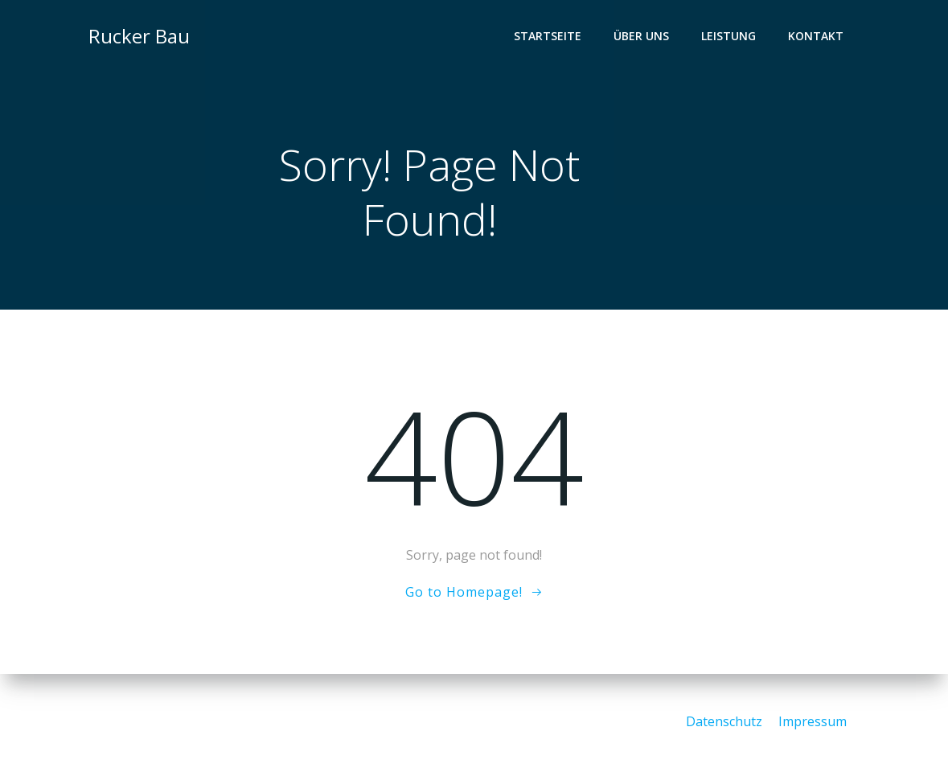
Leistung (729, 36)
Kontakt (816, 36)
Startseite (548, 36)
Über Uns (642, 36)
